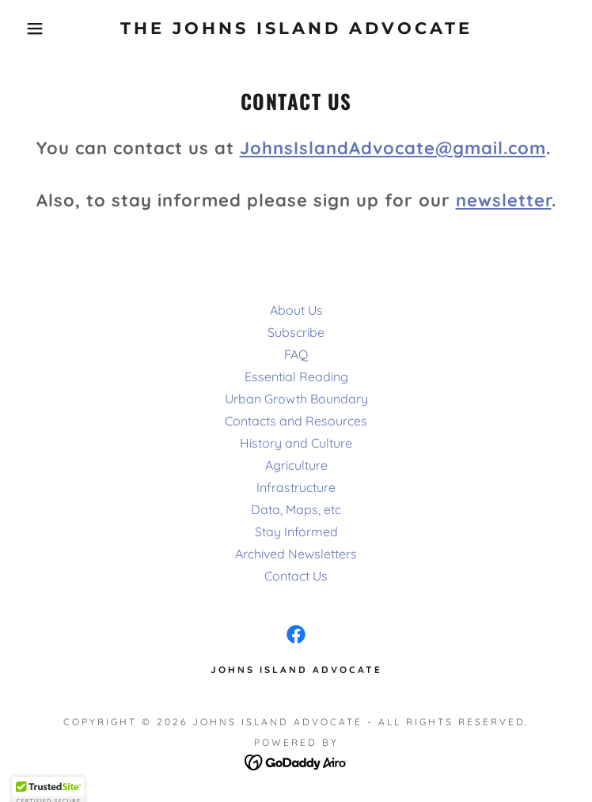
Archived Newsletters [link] (296, 554)
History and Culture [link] (296, 443)
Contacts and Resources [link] (296, 421)
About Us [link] (296, 310)
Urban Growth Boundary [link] (296, 399)
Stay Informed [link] (296, 531)
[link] (295, 28)
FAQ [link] (296, 354)
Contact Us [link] (296, 576)
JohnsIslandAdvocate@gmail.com (393, 148)
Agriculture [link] (296, 465)
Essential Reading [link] (296, 376)
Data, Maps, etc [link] (296, 509)
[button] (38, 28)
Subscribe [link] (296, 332)
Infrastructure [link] (296, 487)
